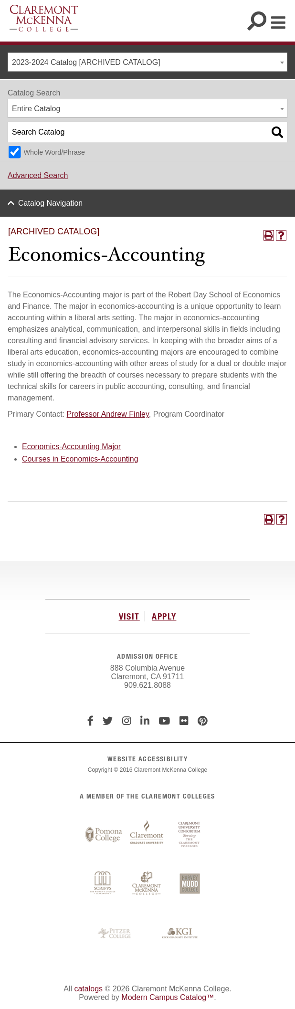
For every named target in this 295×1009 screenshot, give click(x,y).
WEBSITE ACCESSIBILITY (147, 759)
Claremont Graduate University (146, 835)
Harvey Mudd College (189, 884)
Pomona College (103, 835)
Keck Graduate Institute (179, 933)
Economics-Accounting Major (71, 446)
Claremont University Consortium (189, 835)
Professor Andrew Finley (108, 414)
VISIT (129, 616)
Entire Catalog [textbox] (36, 109)
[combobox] (147, 62)
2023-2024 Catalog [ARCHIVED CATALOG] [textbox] (86, 62)
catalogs (88, 989)
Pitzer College (115, 933)
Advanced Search (38, 175)
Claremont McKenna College (44, 18)
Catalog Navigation (50, 203)
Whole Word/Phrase (54, 152)
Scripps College (103, 884)
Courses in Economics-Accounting (80, 459)
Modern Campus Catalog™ (167, 997)
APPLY (164, 616)
